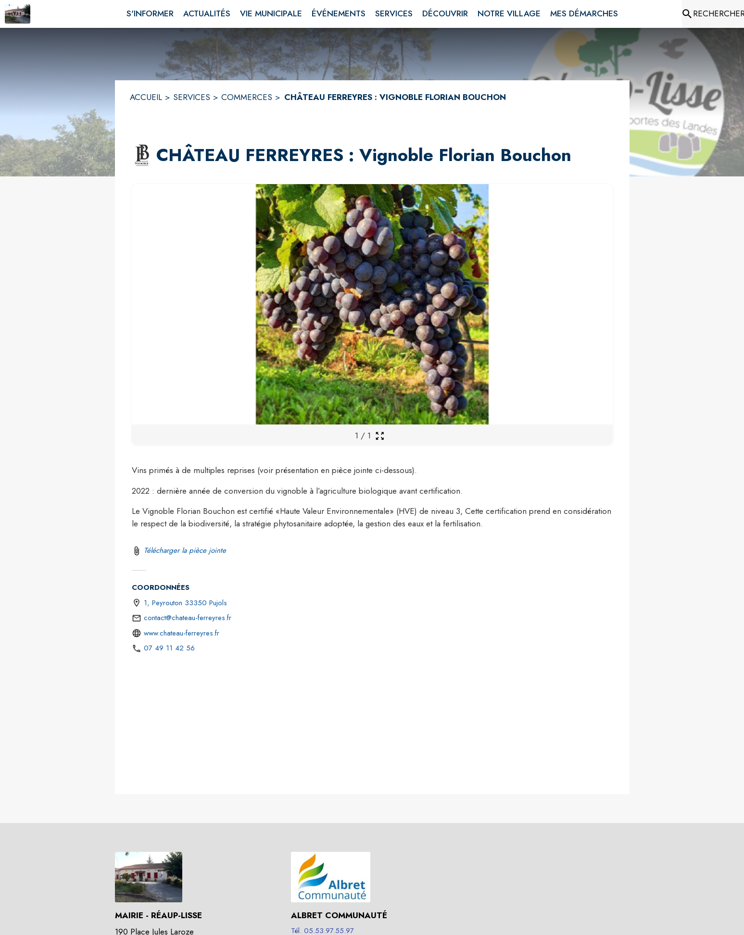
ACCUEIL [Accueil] (146, 97)
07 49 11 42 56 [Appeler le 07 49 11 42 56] (169, 648)
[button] (142, 155)
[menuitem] (150, 12)
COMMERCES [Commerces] (246, 97)
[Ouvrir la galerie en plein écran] (380, 436)
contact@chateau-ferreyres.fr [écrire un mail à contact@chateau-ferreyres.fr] (187, 617)
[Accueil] (17, 14)
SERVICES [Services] (191, 97)
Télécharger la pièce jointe (185, 550)
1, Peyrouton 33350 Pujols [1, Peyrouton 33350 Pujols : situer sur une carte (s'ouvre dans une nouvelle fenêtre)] (185, 603)
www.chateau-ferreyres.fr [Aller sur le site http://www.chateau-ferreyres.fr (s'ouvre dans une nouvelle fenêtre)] (181, 633)
